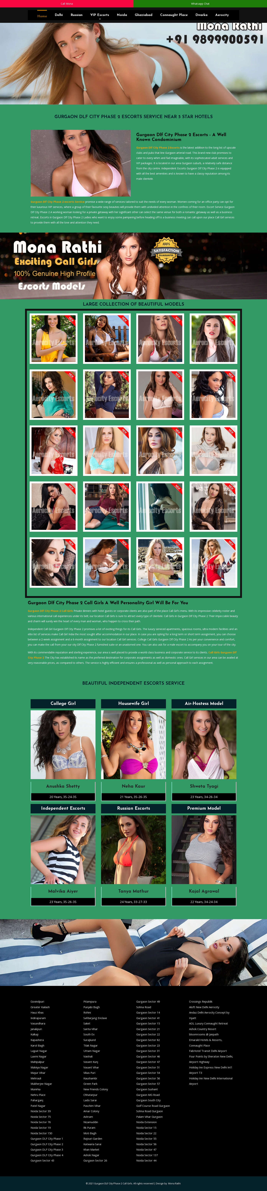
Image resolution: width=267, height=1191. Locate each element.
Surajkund (89, 1040)
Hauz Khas (37, 1012)
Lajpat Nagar (39, 1051)
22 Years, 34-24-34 (203, 902)
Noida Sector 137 (147, 1155)
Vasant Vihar (91, 1067)
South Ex (89, 1034)
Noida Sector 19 (41, 1127)
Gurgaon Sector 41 (148, 1018)
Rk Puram (89, 1127)
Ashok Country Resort (202, 1029)
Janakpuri (36, 1029)
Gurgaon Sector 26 (95, 1160)
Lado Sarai (90, 1100)
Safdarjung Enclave (95, 1018)
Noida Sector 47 (146, 1149)
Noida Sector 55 (146, 1138)
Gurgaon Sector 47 (148, 1062)
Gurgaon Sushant (147, 1089)
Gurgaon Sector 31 (148, 1051)
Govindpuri (37, 1001)
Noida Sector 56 (146, 1144)
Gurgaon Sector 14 (148, 1012)
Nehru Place (38, 1095)
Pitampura (89, 1001)
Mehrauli (36, 1078)
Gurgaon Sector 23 (148, 1045)
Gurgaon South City (148, 1100)
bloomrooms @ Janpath (204, 1034)
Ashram (88, 1116)
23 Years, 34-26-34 (203, 797)
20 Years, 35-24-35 (63, 797)
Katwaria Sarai (92, 1144)
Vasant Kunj (90, 1062)
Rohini (87, 1012)
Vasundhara (38, 1023)
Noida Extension (146, 1122)
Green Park (90, 1083)
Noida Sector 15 (146, 1127)
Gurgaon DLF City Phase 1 (47, 1138)
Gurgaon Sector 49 (148, 1001)
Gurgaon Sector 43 (42, 1160)
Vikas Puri (89, 1073)
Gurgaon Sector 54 (148, 1073)
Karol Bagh (37, 1045)
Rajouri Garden (92, 1138)
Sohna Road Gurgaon (149, 1111)
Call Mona (67, 3)
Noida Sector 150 (41, 1133)
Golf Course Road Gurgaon (153, 1106)
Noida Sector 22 (146, 1133)
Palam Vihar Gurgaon (149, 1116)
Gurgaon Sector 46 (148, 1056)
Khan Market (91, 1149)
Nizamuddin (90, 1122)
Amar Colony (91, 1111)
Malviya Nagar (39, 1067)
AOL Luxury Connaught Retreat (208, 1023)
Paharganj (37, 1100)
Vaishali (88, 1056)
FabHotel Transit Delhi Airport (208, 1051)
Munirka (35, 1089)
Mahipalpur (37, 1062)
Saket (86, 1023)
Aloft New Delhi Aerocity (204, 1007)
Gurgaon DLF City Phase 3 (47, 1149)
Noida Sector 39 (41, 1111)
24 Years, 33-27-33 (133, 902)
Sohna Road (143, 1007)
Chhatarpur (90, 1095)
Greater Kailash (40, 1007)
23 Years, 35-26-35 (63, 902)
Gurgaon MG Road (148, 1095)
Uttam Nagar (91, 1051)
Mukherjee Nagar (41, 1083)
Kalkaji (34, 1034)
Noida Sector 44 (146, 1160)
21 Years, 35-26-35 (133, 797)
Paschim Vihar (92, 1106)
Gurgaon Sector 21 (148, 1029)
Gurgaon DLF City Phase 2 (47, 1144)
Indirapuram (38, 1018)
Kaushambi (90, 1078)
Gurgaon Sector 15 (148, 1023)
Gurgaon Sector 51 (148, 1067)
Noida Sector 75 (41, 1116)
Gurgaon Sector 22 (148, 1034)
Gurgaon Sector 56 (148, 1078)
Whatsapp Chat (200, 3)
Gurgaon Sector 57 (148, 1083)
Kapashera (37, 1040)
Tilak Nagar (90, 1045)
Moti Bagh (89, 1133)
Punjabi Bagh (91, 1007)
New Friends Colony (95, 1089)
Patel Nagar (38, 1106)
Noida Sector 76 (41, 1122)
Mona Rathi (174, 1183)
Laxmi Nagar (39, 1056)
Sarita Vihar (90, 1029)
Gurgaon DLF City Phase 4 (47, 1155)
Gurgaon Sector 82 (148, 1040)
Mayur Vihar (38, 1073)
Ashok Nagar (91, 1155)
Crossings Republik (200, 1001)
